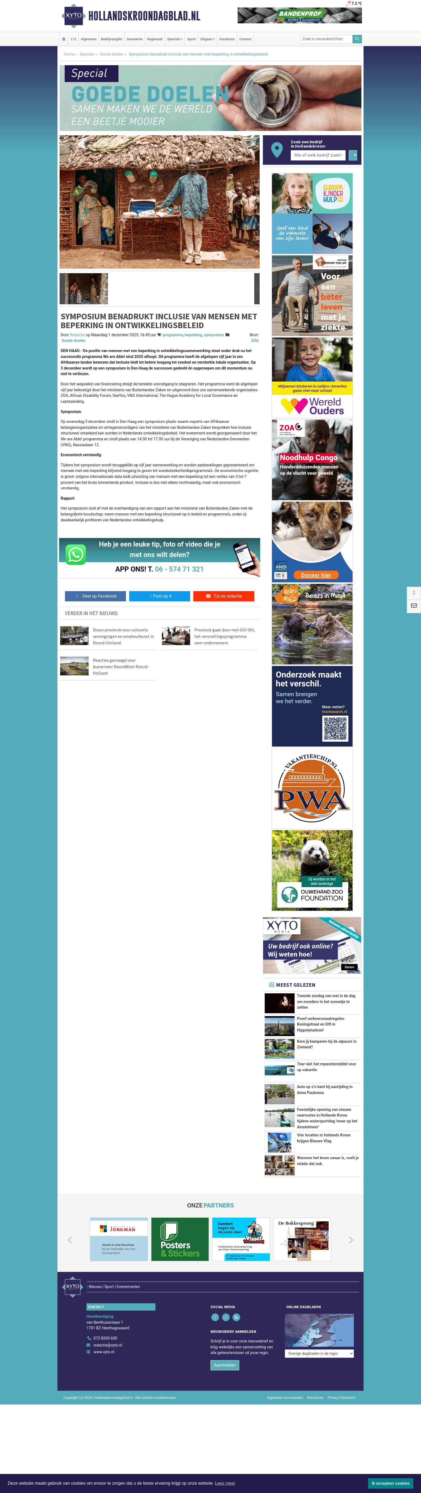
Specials (87, 54)
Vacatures (227, 39)
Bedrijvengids (111, 39)
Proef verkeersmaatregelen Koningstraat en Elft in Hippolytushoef (320, 1024)
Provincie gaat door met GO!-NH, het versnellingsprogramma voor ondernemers (224, 636)
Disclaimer (315, 1398)
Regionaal (154, 39)
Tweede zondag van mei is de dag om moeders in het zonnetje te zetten (326, 1002)
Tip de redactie (224, 596)
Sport (191, 39)
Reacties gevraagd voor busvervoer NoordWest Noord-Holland (121, 666)
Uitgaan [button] (206, 39)
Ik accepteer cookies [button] (391, 1483)
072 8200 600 (105, 1338)
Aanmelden (225, 1365)
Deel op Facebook (95, 596)
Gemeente (135, 39)
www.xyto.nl (103, 1352)
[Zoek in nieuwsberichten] (326, 39)
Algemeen (88, 39)
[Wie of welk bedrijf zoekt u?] (318, 155)
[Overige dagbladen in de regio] (319, 1353)
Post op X (160, 596)
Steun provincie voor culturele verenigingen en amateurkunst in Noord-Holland (123, 636)
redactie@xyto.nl (107, 1345)
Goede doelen (111, 54)
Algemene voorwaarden (285, 1398)
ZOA (255, 340)
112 (73, 39)
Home (69, 54)
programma (173, 335)
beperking (193, 335)
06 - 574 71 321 (179, 569)
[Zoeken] (357, 39)
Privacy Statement (342, 1398)
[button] (62, 288)
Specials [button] (173, 39)
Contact (245, 39)
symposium (214, 335)
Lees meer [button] (225, 1483)
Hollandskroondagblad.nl (144, 16)
